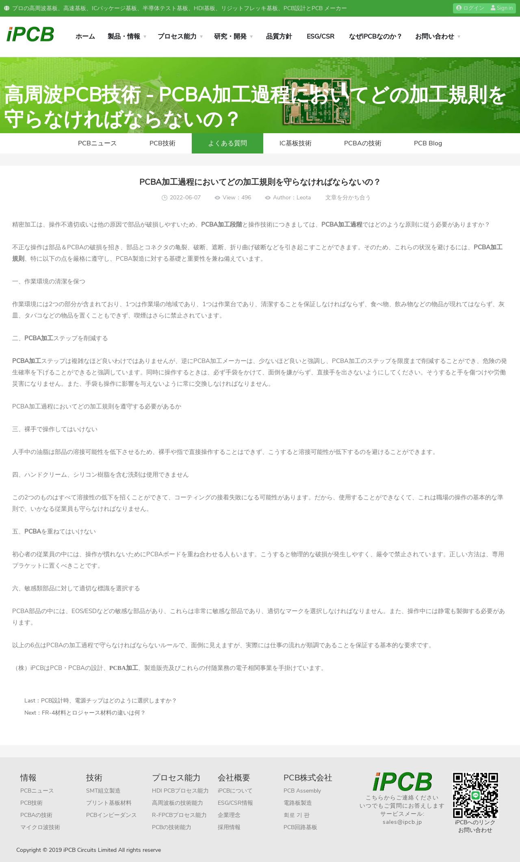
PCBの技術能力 (171, 827)
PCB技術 (163, 143)
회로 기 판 (297, 815)
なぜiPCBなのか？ (376, 36)
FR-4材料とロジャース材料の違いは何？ (94, 713)
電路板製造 (298, 803)
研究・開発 (230, 36)
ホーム (85, 36)
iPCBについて (235, 791)
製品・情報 (124, 36)
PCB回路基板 (300, 827)
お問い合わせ (434, 36)
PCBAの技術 (362, 143)
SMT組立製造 (103, 791)
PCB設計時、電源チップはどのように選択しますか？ (109, 700)
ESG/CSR (320, 36)
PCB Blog (428, 143)
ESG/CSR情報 (235, 803)
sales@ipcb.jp (402, 822)
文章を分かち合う (348, 197)
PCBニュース (97, 143)
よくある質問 (227, 143)
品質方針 (279, 36)
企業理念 (229, 815)
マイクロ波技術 (40, 827)
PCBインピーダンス (111, 815)
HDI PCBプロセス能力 (180, 791)
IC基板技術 (296, 143)
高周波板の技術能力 (177, 803)
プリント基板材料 (109, 803)
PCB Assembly (302, 791)
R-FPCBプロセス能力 (179, 815)
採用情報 (229, 827)
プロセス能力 (177, 36)
